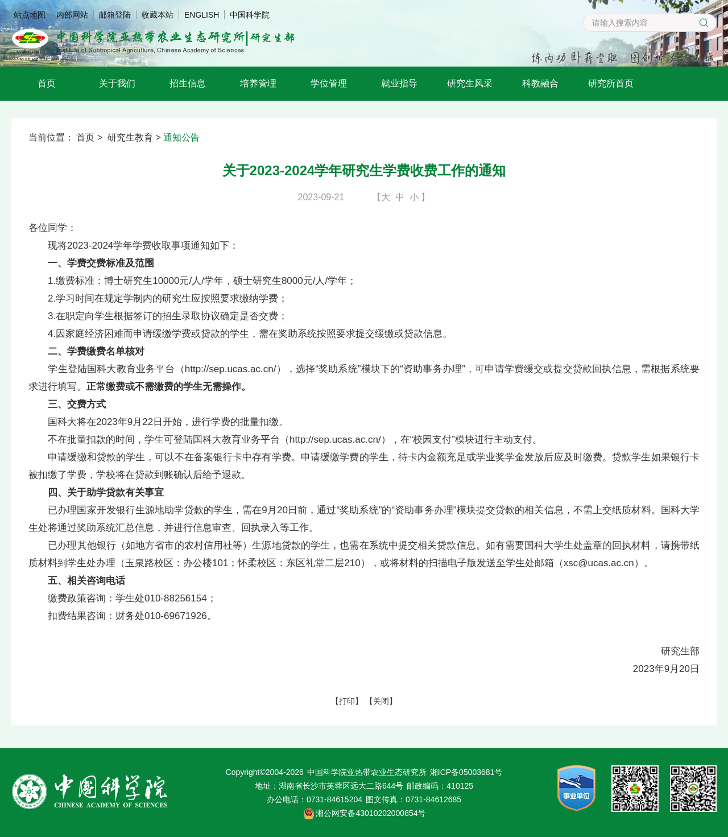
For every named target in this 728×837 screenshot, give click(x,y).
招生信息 (187, 83)
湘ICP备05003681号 (466, 772)
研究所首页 (611, 83)
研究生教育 (130, 137)
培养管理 (258, 83)
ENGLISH (201, 14)
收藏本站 (157, 14)
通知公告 (181, 137)
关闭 (381, 701)
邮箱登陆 (115, 14)
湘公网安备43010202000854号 (370, 813)
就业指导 (399, 83)
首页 (47, 83)
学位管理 (329, 83)
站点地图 (30, 14)
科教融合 (540, 83)
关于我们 (117, 83)
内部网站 (72, 14)
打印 (347, 701)
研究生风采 (470, 83)
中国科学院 (250, 14)
